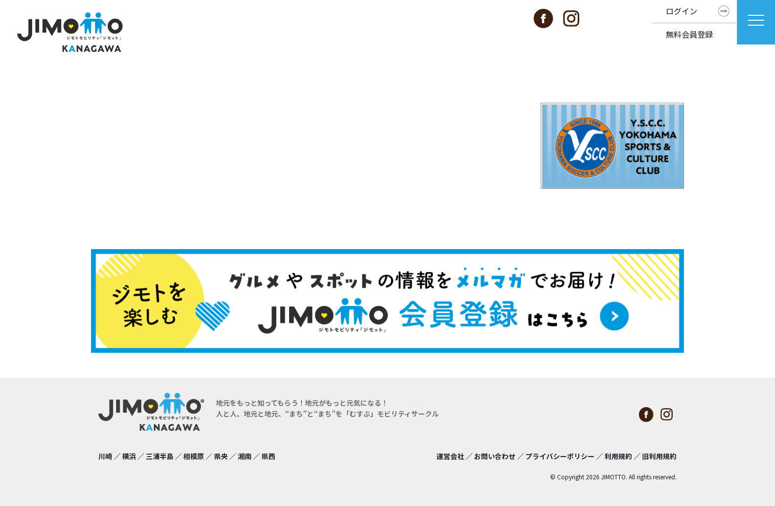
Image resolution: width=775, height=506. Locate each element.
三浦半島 (159, 456)
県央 (221, 456)
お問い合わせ (495, 456)
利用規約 (618, 456)
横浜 (129, 456)
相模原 (193, 456)
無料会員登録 (689, 34)
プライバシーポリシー (560, 456)
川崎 (105, 456)
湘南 (245, 456)
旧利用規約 (659, 456)
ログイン (681, 11)
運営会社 (450, 456)
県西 (268, 456)
